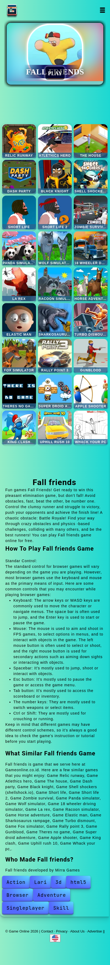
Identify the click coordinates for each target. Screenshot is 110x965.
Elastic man (19, 320)
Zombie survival (91, 212)
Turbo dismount (91, 320)
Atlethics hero (55, 141)
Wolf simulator (55, 248)
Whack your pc (91, 427)
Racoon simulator (55, 284)
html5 (78, 882)
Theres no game (19, 391)
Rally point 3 (55, 356)
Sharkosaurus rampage (55, 320)
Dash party (19, 177)
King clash (19, 427)
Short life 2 (55, 212)
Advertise (94, 931)
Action (16, 882)
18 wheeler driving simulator (91, 248)
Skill (61, 908)
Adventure (51, 895)
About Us (77, 931)
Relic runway (19, 141)
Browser (17, 895)
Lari (40, 882)
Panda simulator (19, 248)
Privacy (62, 931)
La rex (19, 284)
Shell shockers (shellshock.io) (91, 177)
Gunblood (91, 356)
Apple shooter (91, 391)
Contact (47, 931)
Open (102, 10)
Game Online (28, 10)
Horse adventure (91, 284)
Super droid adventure (55, 391)
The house (91, 141)
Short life (19, 212)
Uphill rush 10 (55, 427)
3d (58, 882)
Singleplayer (25, 908)
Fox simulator (19, 356)
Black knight (55, 177)
